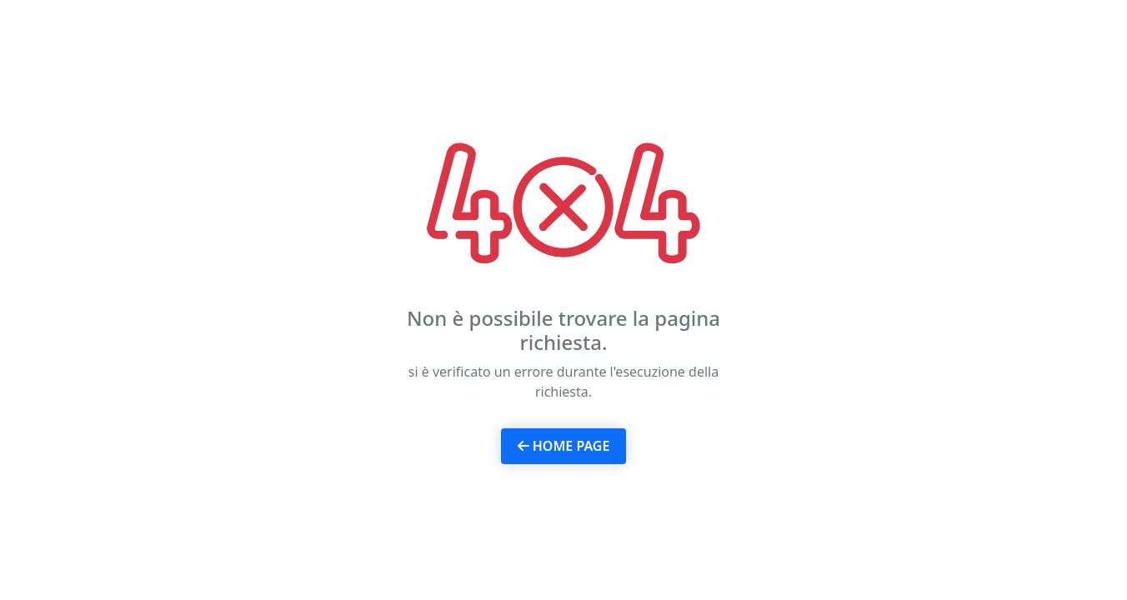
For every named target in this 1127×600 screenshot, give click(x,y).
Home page (564, 446)
